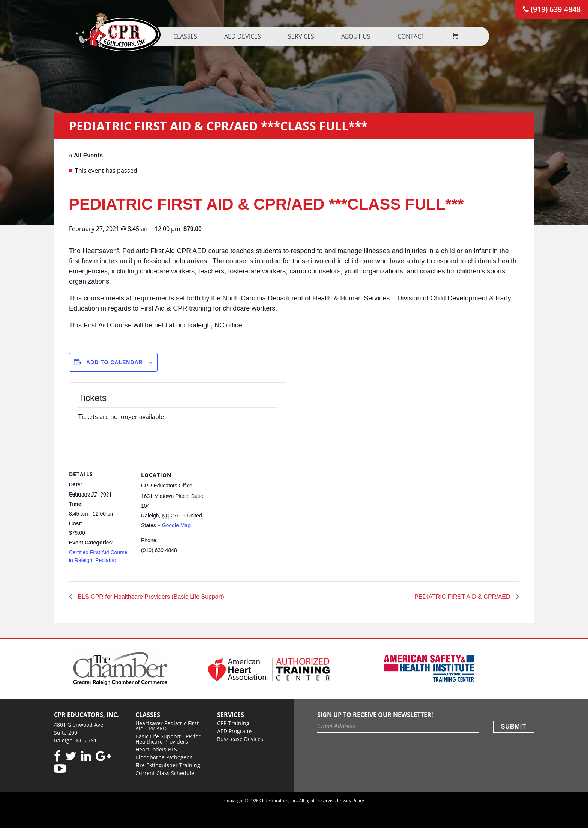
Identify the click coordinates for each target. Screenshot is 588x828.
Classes (193, 36)
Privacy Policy (350, 800)
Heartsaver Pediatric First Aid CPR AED (167, 726)
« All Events (86, 155)
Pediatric (105, 560)
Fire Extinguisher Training (167, 765)
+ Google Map (174, 525)
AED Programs (235, 731)
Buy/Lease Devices (240, 738)
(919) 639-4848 (551, 9)
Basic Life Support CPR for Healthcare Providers (168, 739)
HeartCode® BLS (156, 749)
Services (309, 36)
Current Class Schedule (164, 773)
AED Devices (250, 36)
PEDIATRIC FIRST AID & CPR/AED (463, 597)
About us (363, 36)
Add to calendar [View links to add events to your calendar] (114, 362)
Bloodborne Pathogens (163, 757)
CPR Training (233, 723)
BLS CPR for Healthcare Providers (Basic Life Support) (150, 597)
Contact (418, 36)
